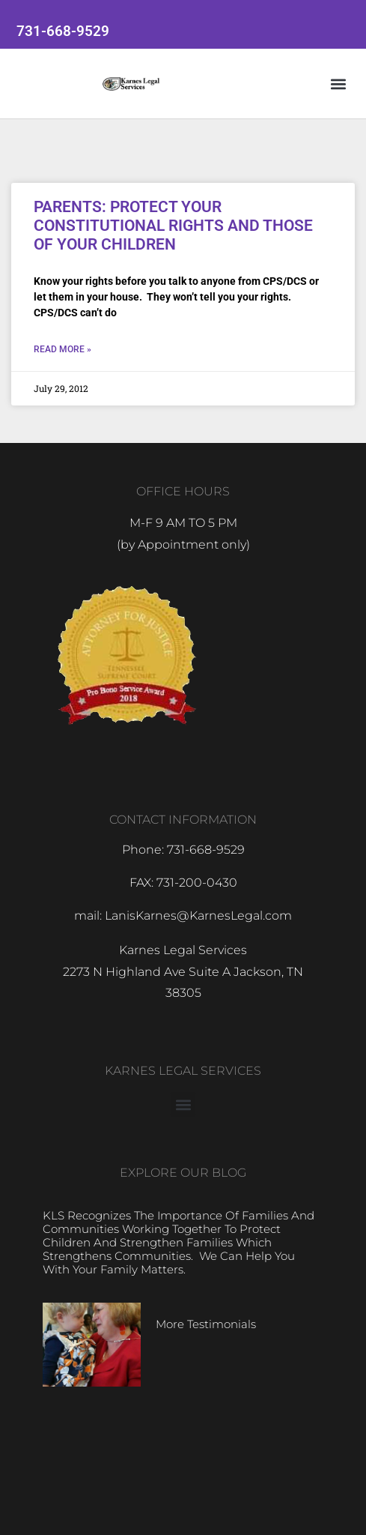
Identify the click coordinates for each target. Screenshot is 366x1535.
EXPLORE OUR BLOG (183, 1172)
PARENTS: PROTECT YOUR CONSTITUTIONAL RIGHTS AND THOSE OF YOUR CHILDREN (173, 225)
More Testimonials (206, 1324)
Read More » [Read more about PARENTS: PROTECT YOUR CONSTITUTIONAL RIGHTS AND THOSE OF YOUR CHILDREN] (62, 349)
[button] (338, 83)
